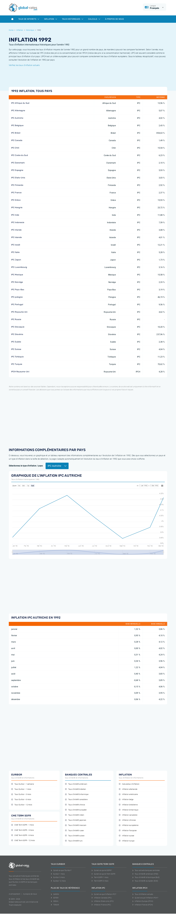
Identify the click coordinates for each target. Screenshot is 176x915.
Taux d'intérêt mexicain (75, 825)
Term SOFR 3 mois (100, 881)
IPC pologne (17, 297)
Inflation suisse (126, 836)
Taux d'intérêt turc (73, 841)
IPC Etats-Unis (18, 177)
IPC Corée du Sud (19, 155)
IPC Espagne (17, 170)
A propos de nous (30, 894)
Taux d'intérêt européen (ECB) (145, 881)
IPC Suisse (16, 349)
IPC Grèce (16, 200)
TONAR (55, 905)
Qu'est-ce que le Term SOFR (103, 874)
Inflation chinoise (127, 820)
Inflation (50, 19)
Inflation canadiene (128, 815)
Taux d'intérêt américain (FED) (145, 874)
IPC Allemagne (18, 110)
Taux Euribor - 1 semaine (22, 784)
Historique (30, 30)
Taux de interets (28, 19)
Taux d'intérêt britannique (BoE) (146, 877)
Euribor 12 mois (58, 881)
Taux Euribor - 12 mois (21, 805)
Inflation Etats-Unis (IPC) (103, 901)
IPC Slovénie (17, 334)
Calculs (94, 19)
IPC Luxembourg (19, 267)
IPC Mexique (17, 274)
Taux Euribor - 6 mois (21, 799)
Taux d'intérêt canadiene (76, 799)
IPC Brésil (15, 133)
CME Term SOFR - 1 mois (22, 825)
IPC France (16, 192)
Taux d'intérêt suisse (74, 836)
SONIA (54, 901)
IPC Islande (16, 237)
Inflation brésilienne (128, 805)
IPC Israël (15, 245)
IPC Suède (16, 342)
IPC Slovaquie (17, 327)
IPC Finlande (17, 185)
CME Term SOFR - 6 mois (22, 835)
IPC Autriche (17, 118)
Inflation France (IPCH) (142, 905)
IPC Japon (16, 260)
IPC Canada (16, 140)
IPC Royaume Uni (19, 312)
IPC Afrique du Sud (20, 103)
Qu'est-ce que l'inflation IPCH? (145, 898)
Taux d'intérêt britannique (76, 794)
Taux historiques (72, 19)
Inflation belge (126, 799)
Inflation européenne (128, 825)
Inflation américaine (128, 794)
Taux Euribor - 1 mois (21, 789)
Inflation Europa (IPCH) (142, 901)
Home (11, 30)
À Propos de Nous (114, 19)
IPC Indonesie (17, 222)
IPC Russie (16, 319)
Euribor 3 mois (58, 877)
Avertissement (14, 894)
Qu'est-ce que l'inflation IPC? (104, 894)
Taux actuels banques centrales (146, 870)
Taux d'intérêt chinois (75, 805)
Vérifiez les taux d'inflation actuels (24, 65)
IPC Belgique (17, 125)
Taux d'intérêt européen (76, 810)
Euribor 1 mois (58, 874)
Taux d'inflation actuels (142, 894)
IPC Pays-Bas (17, 289)
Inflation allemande (128, 789)
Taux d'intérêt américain (76, 784)
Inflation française (128, 831)
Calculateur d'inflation (129, 784)
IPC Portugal (17, 304)
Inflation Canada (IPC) (102, 898)
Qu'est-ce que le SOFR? (102, 870)
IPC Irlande (16, 230)
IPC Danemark (18, 163)
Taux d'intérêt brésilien (75, 789)
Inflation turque (126, 841)
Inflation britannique (128, 810)
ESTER (54, 898)
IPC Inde (15, 215)
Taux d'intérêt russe (74, 831)
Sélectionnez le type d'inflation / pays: (26, 466)
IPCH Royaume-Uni (20, 371)
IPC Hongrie (16, 207)
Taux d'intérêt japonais (75, 820)
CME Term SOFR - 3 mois (22, 830)
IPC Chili (15, 148)
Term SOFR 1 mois (100, 877)
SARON (55, 894)
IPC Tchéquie (17, 357)
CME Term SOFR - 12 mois (23, 840)
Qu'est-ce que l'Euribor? (61, 870)
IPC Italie (15, 252)
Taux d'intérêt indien (74, 815)
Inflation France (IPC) (101, 905)
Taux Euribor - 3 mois (21, 794)
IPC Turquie (16, 364)
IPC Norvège (17, 282)
